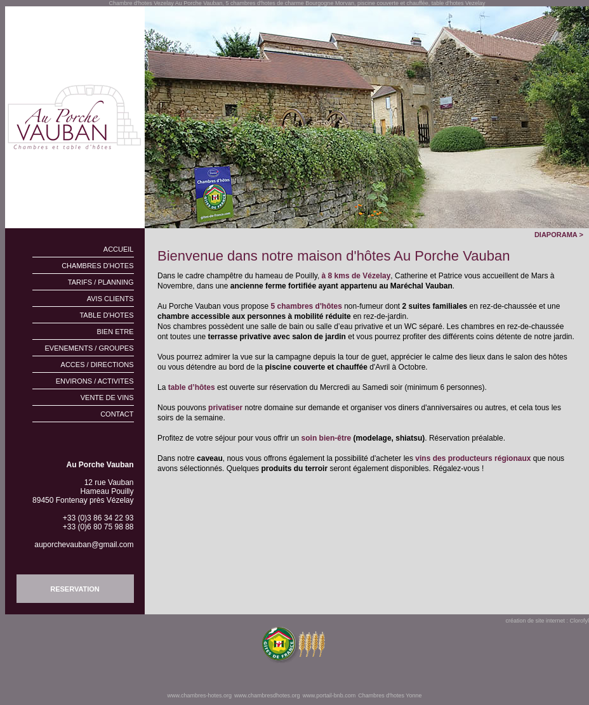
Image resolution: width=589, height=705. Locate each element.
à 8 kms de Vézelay (356, 275)
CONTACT (116, 414)
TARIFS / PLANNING (101, 282)
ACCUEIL (118, 249)
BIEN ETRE (114, 331)
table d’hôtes (191, 387)
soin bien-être (326, 438)
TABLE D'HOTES (106, 315)
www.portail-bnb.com (329, 695)
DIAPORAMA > (561, 234)
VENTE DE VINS (107, 397)
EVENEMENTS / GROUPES (89, 348)
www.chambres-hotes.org (200, 695)
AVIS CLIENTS (110, 298)
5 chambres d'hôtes (306, 306)
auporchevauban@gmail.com (83, 544)
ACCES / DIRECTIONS (97, 364)
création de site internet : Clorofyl (547, 621)
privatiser (225, 407)
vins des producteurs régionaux (474, 458)
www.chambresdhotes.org (267, 695)
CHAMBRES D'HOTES (97, 265)
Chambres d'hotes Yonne (389, 695)
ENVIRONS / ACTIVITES (95, 381)
